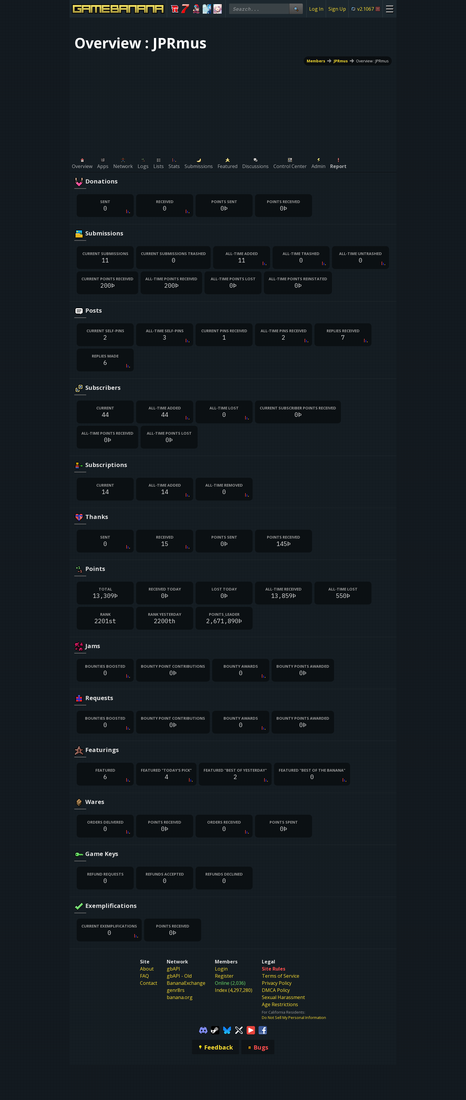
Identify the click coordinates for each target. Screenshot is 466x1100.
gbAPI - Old (179, 976)
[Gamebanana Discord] (203, 1029)
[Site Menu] (389, 9)
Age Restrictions (280, 1004)
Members (316, 61)
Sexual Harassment (283, 997)
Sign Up (337, 9)
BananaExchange (186, 983)
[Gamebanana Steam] (215, 1029)
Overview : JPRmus (372, 61)
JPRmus (341, 61)
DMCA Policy (276, 990)
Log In (316, 9)
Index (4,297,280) (233, 990)
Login (221, 969)
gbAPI (173, 969)
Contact (148, 983)
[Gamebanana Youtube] (251, 1029)
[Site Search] (296, 9)
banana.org (180, 997)
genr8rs (176, 990)
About (147, 969)
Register (224, 976)
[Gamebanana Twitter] (239, 1029)
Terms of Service (280, 976)
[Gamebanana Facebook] (262, 1029)
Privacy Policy (277, 983)
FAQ (144, 976)
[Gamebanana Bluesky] (227, 1029)
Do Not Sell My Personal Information (294, 1017)
